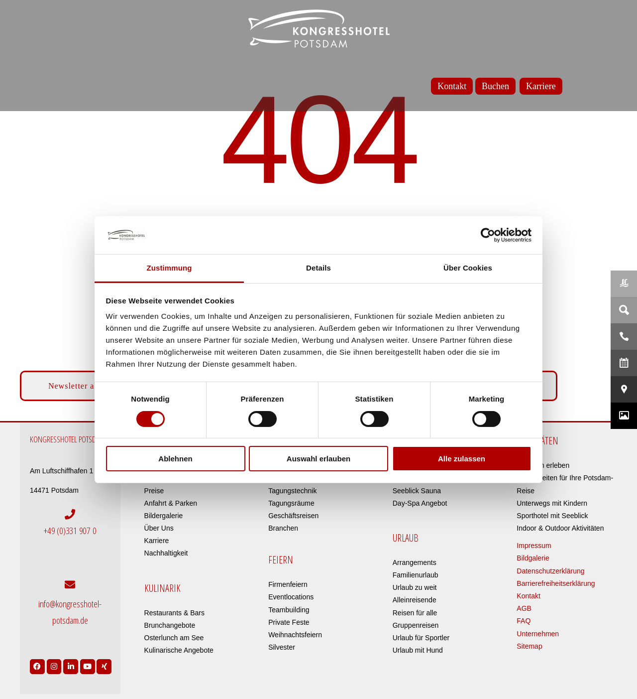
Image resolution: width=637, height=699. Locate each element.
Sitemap (529, 646)
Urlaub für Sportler (421, 638)
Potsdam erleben (543, 465)
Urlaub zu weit (415, 587)
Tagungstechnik (292, 491)
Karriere (156, 541)
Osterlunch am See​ (174, 638)
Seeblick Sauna (417, 491)
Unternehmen (538, 634)
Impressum (534, 546)
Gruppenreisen (416, 625)
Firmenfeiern (288, 584)
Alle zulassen (461, 458)
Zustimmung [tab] (169, 268)
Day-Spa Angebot (420, 503)
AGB (524, 608)
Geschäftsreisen (293, 516)
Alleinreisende (414, 600)
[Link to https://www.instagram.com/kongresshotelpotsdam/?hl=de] (54, 664)
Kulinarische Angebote (178, 650)
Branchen (283, 528)
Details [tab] (318, 268)
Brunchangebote (170, 625)
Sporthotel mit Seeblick (552, 516)
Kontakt (528, 596)
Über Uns (159, 528)
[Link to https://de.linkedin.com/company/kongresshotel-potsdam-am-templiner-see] (70, 664)
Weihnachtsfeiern (295, 635)
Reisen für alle (415, 613)
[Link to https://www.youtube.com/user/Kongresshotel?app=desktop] (87, 664)
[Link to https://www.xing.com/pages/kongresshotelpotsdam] (104, 664)
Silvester (281, 647)
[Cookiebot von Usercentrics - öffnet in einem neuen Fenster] (487, 235)
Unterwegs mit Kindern (552, 503)
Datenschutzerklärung (550, 571)
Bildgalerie (533, 558)
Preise (154, 491)
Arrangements (414, 562)
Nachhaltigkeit (166, 553)
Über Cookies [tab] (467, 268)
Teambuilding (289, 610)
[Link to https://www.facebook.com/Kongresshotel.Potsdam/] (37, 664)
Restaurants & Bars (174, 613)
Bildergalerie (163, 516)
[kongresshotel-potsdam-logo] (318, 28)
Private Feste (288, 622)
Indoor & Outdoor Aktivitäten (560, 528)
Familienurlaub (415, 575)
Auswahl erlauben (318, 458)
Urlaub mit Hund (418, 650)
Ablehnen (175, 458)
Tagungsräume (291, 503)
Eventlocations (291, 597)
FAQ (524, 621)
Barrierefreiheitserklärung (556, 583)
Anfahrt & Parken (171, 503)
